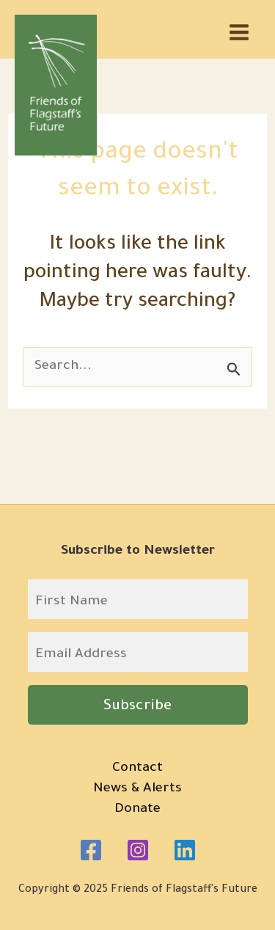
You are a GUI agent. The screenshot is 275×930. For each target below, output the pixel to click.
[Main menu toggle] (239, 32)
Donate (137, 809)
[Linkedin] (185, 850)
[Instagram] (138, 850)
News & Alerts (137, 789)
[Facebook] (91, 850)
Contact (137, 768)
